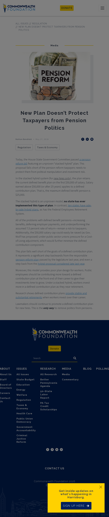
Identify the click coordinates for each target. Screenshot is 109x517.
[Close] (100, 487)
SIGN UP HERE (76, 505)
